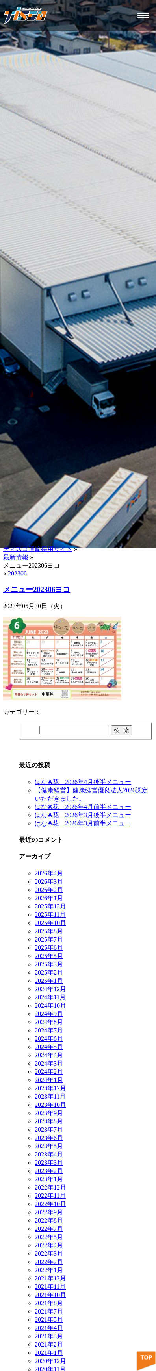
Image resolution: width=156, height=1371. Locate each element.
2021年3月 (49, 1336)
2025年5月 (49, 956)
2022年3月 (49, 1253)
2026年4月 (49, 873)
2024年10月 (50, 1005)
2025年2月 (49, 972)
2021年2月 (49, 1344)
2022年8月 (49, 1220)
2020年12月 (50, 1361)
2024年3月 (49, 1063)
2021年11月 (50, 1286)
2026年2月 (49, 889)
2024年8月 (49, 1022)
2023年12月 (50, 1088)
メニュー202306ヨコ (36, 589)
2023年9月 (49, 1113)
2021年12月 (50, 1278)
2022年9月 (49, 1212)
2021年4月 (49, 1328)
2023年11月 (50, 1096)
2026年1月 (49, 898)
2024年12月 (50, 989)
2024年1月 (49, 1080)
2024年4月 (49, 1055)
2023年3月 (49, 1162)
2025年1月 (49, 980)
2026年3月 (49, 881)
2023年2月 (49, 1170)
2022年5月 (49, 1237)
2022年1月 (49, 1270)
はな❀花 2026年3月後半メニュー (83, 815)
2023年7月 (49, 1129)
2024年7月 (49, 1030)
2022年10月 (50, 1204)
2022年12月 (50, 1187)
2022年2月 (49, 1261)
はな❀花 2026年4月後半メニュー (83, 782)
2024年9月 (49, 1013)
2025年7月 (49, 939)
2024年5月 (49, 1047)
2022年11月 (50, 1195)
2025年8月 (49, 931)
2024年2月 (49, 1071)
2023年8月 (49, 1121)
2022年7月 (49, 1228)
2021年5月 (49, 1319)
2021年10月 (50, 1294)
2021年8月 (49, 1303)
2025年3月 (49, 964)
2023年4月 (49, 1154)
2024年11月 (50, 997)
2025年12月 (50, 906)
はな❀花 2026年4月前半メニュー (83, 806)
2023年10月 (50, 1104)
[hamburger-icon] (143, 15)
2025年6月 (49, 947)
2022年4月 (49, 1245)
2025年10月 (50, 923)
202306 (17, 573)
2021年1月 (49, 1352)
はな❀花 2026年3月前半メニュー (83, 823)
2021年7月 (49, 1311)
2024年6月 (49, 1038)
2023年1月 (49, 1179)
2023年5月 (49, 1146)
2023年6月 (49, 1137)
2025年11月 (50, 914)
